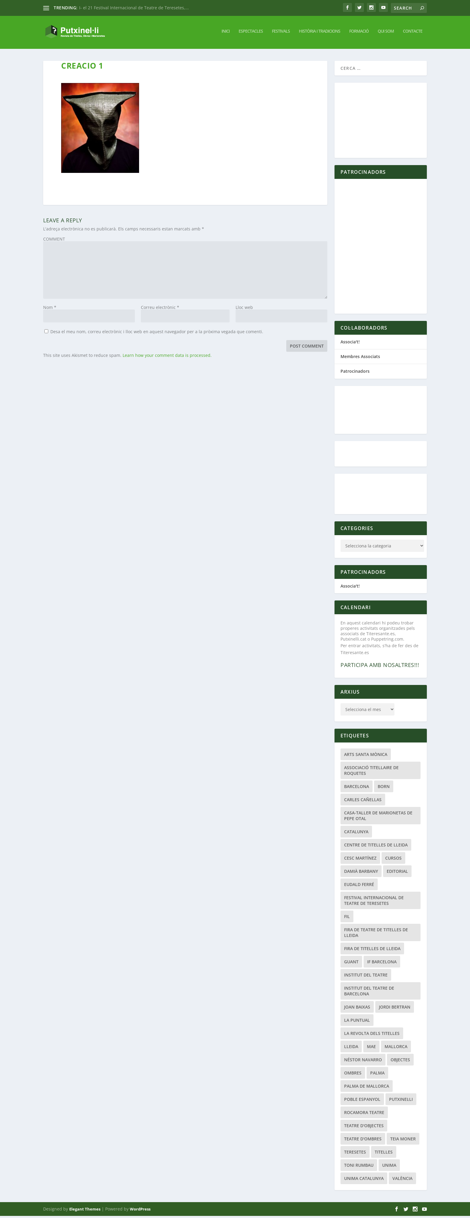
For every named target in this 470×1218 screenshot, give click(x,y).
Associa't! (350, 344)
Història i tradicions (319, 33)
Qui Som (386, 33)
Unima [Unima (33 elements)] (389, 1167)
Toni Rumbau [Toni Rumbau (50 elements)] (358, 1167)
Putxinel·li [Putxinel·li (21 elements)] (401, 1101)
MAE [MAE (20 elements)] (371, 1048)
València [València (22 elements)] (402, 1180)
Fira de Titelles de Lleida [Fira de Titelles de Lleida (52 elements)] (372, 950)
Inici (226, 33)
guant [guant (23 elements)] (351, 964)
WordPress (140, 1211)
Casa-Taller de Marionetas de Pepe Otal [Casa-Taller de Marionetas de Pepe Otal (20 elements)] (378, 817)
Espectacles (251, 33)
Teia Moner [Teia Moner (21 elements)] (403, 1141)
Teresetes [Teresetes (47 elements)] (355, 1154)
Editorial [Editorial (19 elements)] (397, 873)
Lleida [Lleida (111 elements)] (351, 1048)
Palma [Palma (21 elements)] (377, 1075)
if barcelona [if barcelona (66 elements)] (382, 964)
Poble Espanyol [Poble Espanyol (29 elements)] (362, 1101)
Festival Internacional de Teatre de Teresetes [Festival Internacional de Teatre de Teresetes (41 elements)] (374, 902)
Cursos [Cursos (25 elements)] (393, 860)
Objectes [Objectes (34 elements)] (400, 1062)
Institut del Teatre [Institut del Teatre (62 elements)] (366, 977)
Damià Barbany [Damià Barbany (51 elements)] (361, 873)
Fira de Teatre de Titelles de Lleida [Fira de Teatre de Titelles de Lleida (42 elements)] (376, 934)
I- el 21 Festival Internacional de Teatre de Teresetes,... (134, 7)
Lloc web (244, 309)
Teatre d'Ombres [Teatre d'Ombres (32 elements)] (363, 1141)
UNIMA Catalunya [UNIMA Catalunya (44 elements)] (364, 1180)
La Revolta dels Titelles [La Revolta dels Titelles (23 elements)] (372, 1035)
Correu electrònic (160, 309)
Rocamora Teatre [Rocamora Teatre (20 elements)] (364, 1114)
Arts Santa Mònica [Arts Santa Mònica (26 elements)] (365, 756)
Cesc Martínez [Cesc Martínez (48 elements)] (360, 860)
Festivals (281, 33)
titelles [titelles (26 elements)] (384, 1154)
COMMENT (54, 241)
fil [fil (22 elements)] (347, 918)
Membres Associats (360, 358)
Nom (49, 309)
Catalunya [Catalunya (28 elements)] (356, 834)
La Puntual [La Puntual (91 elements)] (357, 1022)
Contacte (412, 33)
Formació (359, 33)
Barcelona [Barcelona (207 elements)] (356, 788)
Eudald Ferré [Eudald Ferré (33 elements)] (359, 886)
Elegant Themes (84, 1211)
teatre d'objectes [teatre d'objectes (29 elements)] (364, 1128)
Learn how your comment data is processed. (167, 357)
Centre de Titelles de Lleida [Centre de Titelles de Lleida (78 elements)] (376, 847)
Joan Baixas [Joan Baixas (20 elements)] (357, 1009)
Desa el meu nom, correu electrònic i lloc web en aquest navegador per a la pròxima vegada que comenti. (156, 333)
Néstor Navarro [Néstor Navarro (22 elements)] (363, 1062)
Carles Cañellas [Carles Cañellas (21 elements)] (363, 802)
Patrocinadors (355, 373)
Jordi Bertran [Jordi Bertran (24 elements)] (394, 1009)
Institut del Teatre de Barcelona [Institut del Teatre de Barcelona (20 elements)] (369, 993)
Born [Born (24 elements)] (384, 788)
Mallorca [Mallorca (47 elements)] (396, 1048)
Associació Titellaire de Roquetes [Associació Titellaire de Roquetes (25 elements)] (371, 772)
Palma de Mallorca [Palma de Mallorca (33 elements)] (366, 1088)
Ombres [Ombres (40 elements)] (352, 1075)
